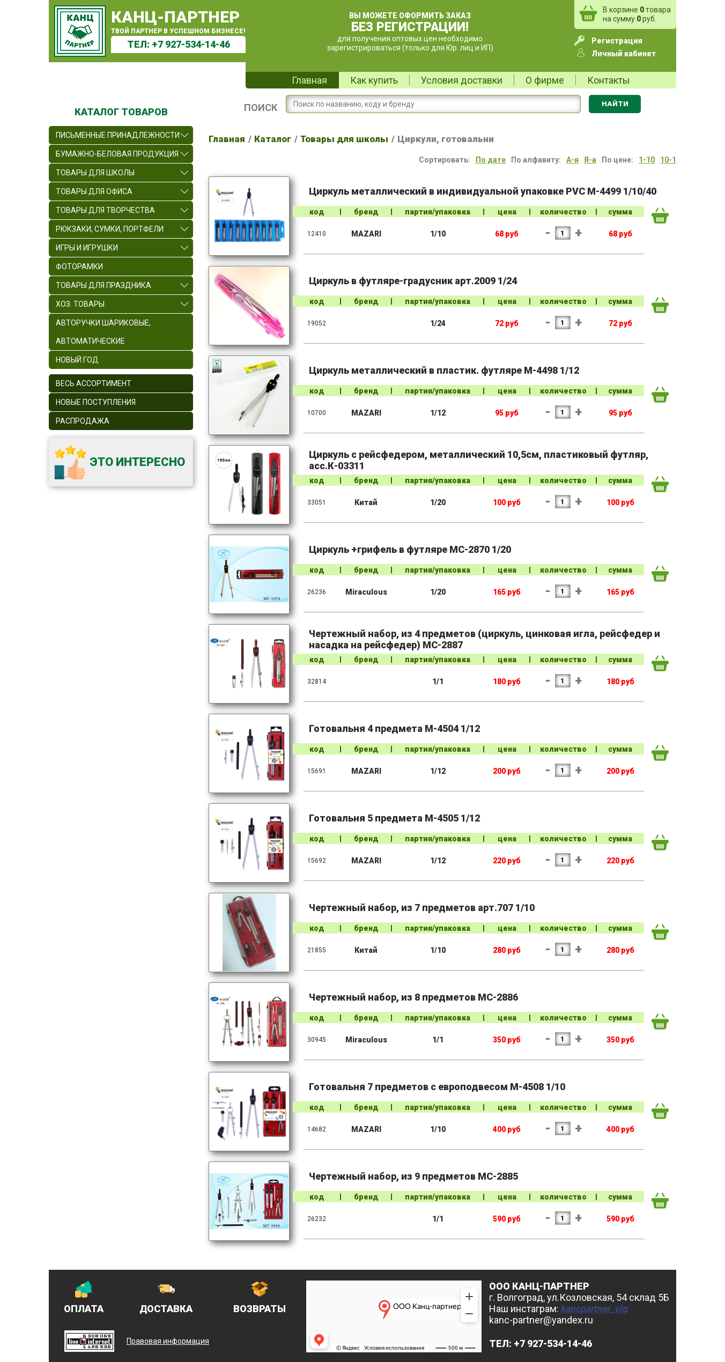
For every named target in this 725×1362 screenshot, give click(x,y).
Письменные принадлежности (118, 135)
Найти (615, 104)
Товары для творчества (105, 210)
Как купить (374, 80)
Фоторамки (79, 266)
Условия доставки (461, 80)
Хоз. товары (80, 304)
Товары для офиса (94, 191)
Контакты (608, 80)
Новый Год (77, 360)
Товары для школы (95, 172)
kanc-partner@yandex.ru (541, 1320)
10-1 (668, 160)
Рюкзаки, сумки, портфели (110, 229)
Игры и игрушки (87, 247)
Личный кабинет (623, 53)
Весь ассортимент (93, 383)
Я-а (590, 160)
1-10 (647, 160)
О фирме (545, 80)
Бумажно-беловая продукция (117, 154)
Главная (309, 80)
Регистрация (616, 40)
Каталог (272, 139)
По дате (491, 160)
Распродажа (82, 421)
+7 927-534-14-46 (191, 44)
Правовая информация (168, 1341)
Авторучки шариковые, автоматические (103, 332)
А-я (572, 160)
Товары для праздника (103, 285)
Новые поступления (96, 402)
